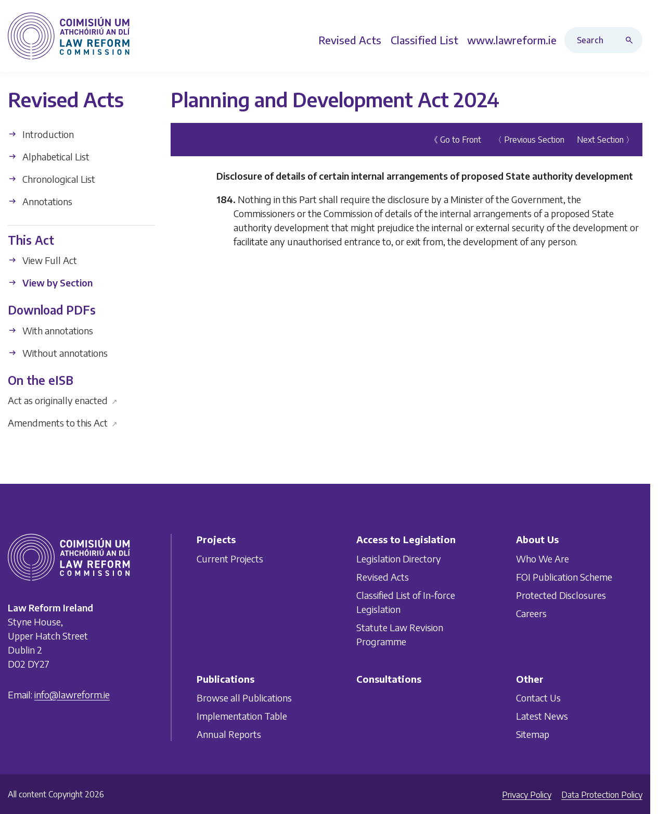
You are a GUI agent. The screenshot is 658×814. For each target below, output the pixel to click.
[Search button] (631, 40)
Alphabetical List (48, 156)
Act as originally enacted (63, 400)
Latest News (542, 716)
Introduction (41, 134)
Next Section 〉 (605, 139)
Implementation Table (242, 716)
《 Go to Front (455, 139)
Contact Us (538, 698)
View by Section (50, 283)
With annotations (50, 330)
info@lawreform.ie (72, 694)
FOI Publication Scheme (564, 577)
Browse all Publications (244, 698)
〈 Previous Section (529, 139)
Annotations (40, 201)
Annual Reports (229, 734)
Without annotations (58, 352)
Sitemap (532, 734)
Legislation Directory (398, 559)
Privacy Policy (526, 795)
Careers (531, 613)
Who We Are (542, 559)
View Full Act (42, 260)
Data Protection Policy (601, 795)
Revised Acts (382, 577)
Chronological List (51, 178)
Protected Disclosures (561, 595)
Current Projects (230, 559)
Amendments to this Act (63, 423)
